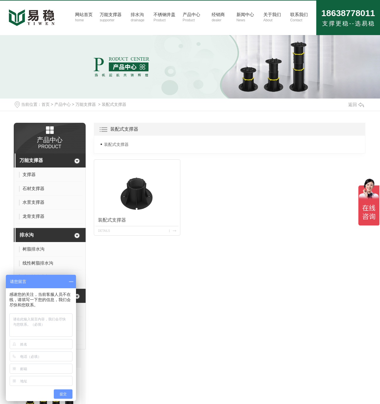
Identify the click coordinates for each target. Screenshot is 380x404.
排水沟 (27, 234)
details (104, 230)
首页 (46, 104)
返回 (356, 104)
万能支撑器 (85, 104)
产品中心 (62, 104)
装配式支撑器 (114, 104)
